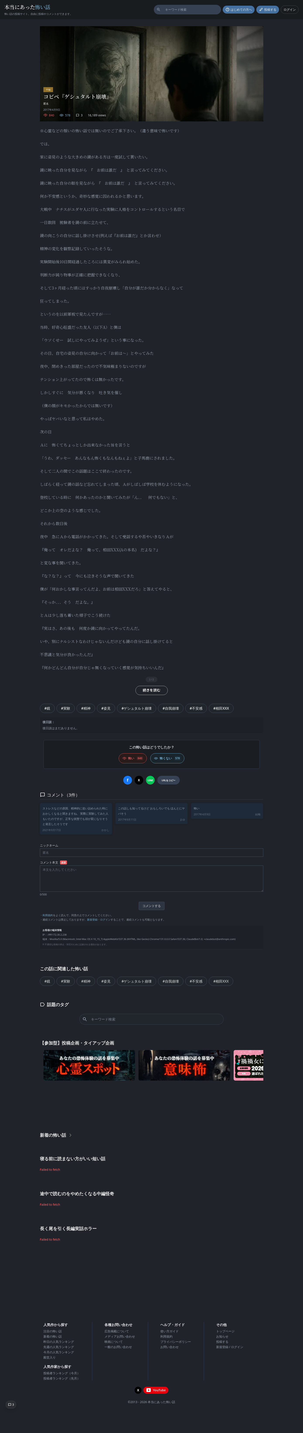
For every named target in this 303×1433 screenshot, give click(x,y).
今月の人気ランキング (58, 1352)
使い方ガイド (169, 1331)
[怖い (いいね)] (133, 758)
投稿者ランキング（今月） (61, 1373)
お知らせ (222, 1336)
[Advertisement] (151, 1105)
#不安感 (196, 708)
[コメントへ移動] (11, 1404)
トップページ (225, 1331)
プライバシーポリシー (175, 1342)
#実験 (65, 708)
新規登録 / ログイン (229, 1347)
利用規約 (48, 915)
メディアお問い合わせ (119, 1336)
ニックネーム (49, 845)
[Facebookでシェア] (127, 780)
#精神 (85, 708)
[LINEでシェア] (150, 780)
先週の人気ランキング (58, 1347)
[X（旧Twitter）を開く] (138, 1390)
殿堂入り (49, 1357)
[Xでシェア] (139, 780)
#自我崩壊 (171, 708)
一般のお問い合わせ (118, 1347)
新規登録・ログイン (99, 919)
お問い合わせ (169, 1347)
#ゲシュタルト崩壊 (137, 708)
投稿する (222, 1342)
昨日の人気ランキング (58, 1342)
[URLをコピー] (168, 780)
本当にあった (27, 7)
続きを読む (152, 690)
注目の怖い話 (52, 1331)
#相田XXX (221, 708)
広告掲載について (116, 1331)
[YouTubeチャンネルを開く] (155, 1390)
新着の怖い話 (52, 1336)
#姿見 (106, 708)
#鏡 (47, 708)
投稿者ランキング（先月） (61, 1378)
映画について (113, 1342)
